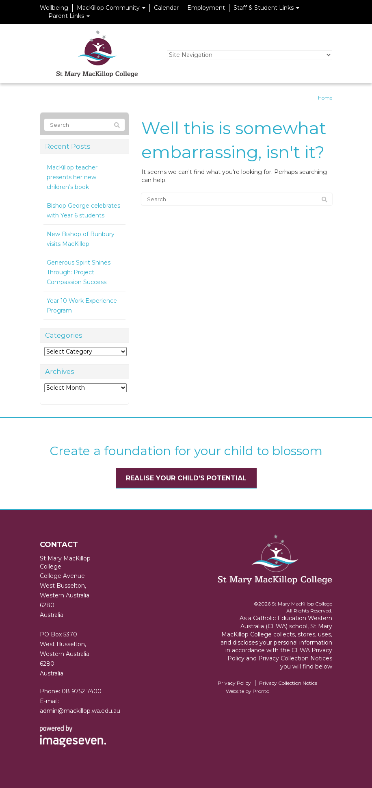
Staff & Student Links (266, 7)
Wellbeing (54, 7)
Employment (206, 7)
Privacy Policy (234, 683)
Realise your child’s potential (186, 478)
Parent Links (69, 16)
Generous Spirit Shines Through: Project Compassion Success (78, 272)
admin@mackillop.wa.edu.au (80, 710)
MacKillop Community (111, 7)
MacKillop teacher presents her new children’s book (72, 177)
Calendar (166, 7)
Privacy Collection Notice (288, 683)
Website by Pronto (247, 691)
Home (325, 98)
